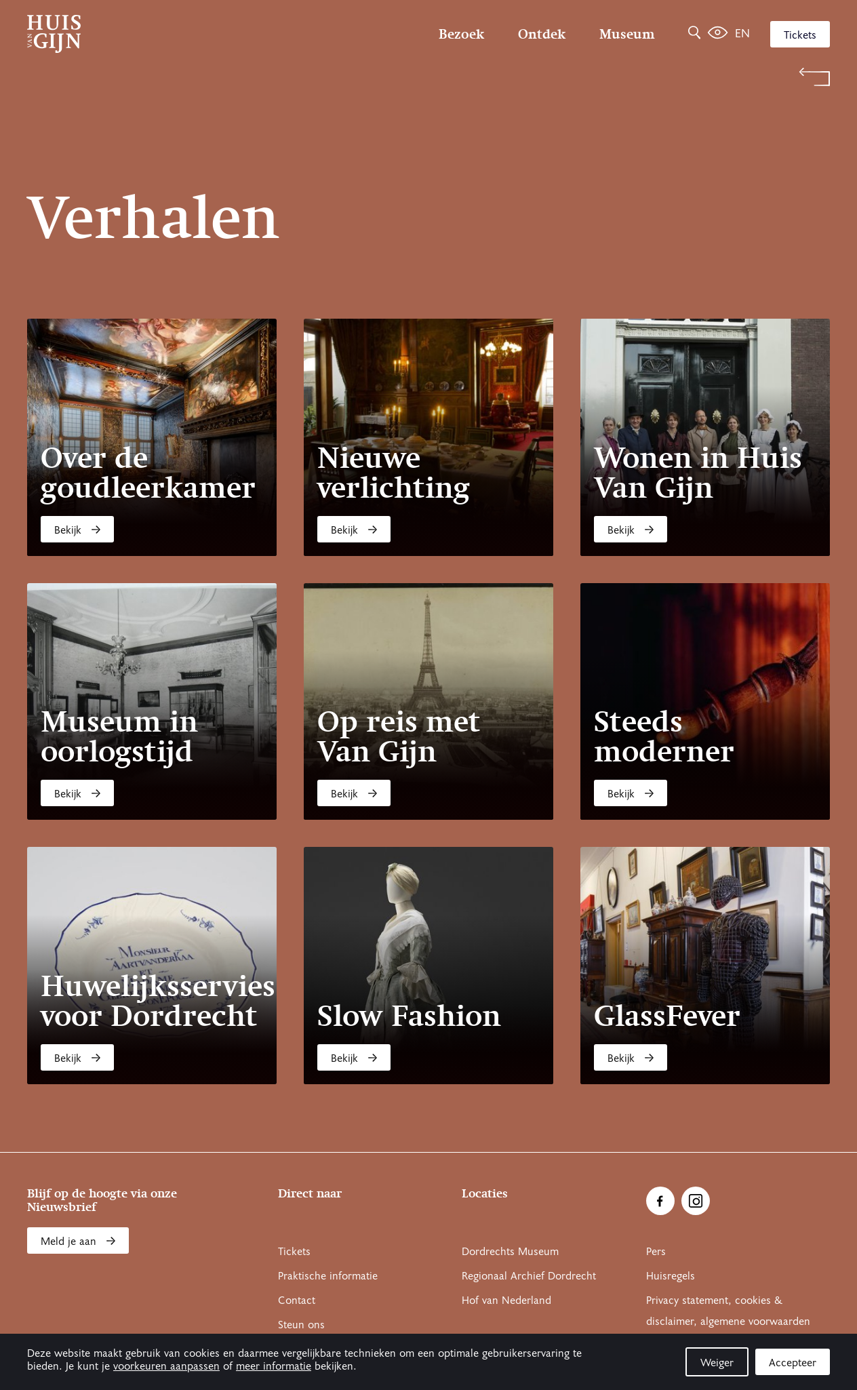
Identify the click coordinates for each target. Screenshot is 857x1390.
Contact (296, 1300)
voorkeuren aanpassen (166, 1366)
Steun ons (301, 1325)
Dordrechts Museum (510, 1252)
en (742, 33)
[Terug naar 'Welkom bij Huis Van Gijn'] (428, 77)
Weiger (717, 1363)
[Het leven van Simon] (717, 34)
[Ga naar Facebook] (660, 1201)
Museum (626, 34)
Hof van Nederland (506, 1300)
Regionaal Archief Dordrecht (529, 1276)
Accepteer (792, 1363)
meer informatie (273, 1366)
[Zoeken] (694, 34)
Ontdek (541, 34)
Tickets (800, 35)
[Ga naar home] (147, 34)
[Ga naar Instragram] (695, 1201)
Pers (656, 1252)
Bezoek (461, 34)
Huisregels (670, 1276)
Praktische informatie (328, 1276)
